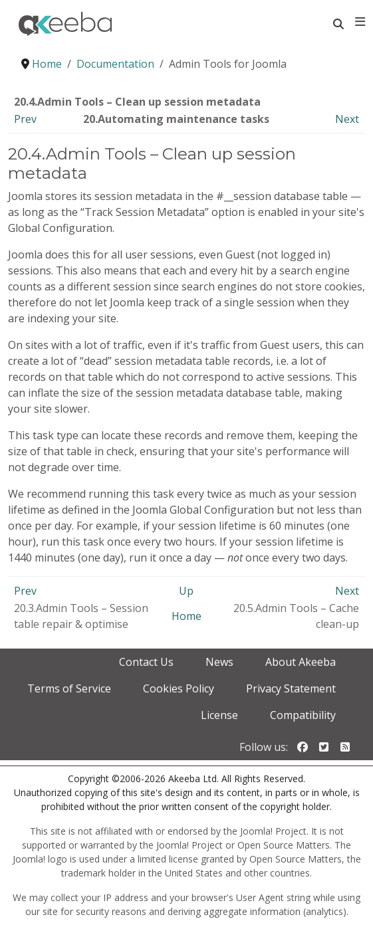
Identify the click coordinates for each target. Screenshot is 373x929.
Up (186, 590)
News (219, 662)
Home (186, 616)
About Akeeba (300, 662)
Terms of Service (69, 688)
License (219, 715)
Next (347, 119)
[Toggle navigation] (360, 22)
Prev (25, 119)
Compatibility (303, 715)
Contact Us (146, 662)
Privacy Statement (291, 688)
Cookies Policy (178, 688)
